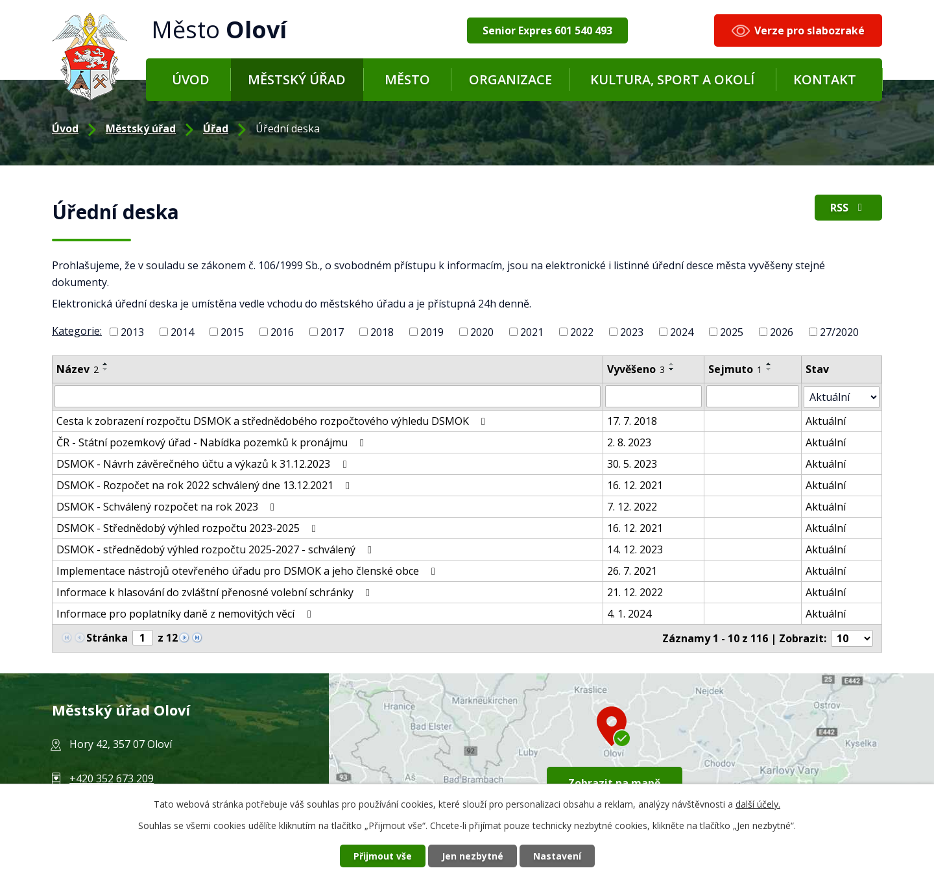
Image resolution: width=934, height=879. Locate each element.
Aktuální (826, 420)
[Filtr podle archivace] (753, 396)
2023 (631, 332)
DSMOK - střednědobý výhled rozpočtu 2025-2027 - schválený (216, 549)
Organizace (510, 79)
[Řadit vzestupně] (106, 364)
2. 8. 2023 (629, 442)
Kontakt (824, 79)
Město (407, 79)
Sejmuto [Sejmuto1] (736, 369)
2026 (781, 332)
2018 (382, 332)
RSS (848, 207)
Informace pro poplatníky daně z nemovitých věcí (185, 613)
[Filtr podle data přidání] (653, 396)
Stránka (107, 637)
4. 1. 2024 (629, 613)
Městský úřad (297, 79)
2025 (731, 332)
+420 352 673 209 (111, 778)
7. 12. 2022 (632, 506)
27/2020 (839, 332)
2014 (182, 332)
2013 (132, 332)
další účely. (758, 804)
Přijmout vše (382, 856)
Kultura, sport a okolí (672, 79)
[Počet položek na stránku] (852, 637)
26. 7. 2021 (632, 570)
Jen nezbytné (472, 856)
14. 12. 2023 (635, 549)
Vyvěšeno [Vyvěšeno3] (636, 369)
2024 (681, 332)
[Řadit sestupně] (106, 369)
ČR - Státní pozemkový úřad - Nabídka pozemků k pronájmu (212, 442)
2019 (432, 332)
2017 (332, 332)
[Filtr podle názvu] (327, 396)
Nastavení (557, 856)
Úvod (191, 79)
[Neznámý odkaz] (184, 636)
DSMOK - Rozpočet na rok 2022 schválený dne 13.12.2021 (205, 484)
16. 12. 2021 (635, 484)
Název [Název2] (77, 369)
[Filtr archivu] (842, 396)
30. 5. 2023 (632, 463)
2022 (581, 332)
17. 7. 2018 (632, 420)
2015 (232, 332)
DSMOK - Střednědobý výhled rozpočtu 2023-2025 (188, 527)
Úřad (215, 128)
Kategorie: (77, 331)
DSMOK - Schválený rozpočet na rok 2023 (167, 506)
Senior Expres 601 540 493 (547, 30)
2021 (532, 332)
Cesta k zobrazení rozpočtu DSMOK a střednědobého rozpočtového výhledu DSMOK (273, 420)
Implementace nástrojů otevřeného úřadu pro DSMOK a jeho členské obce (248, 570)
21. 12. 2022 (635, 591)
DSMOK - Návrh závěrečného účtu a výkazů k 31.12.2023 (203, 463)
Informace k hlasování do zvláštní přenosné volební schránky (215, 591)
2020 (482, 332)
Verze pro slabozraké (809, 30)
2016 (282, 332)
